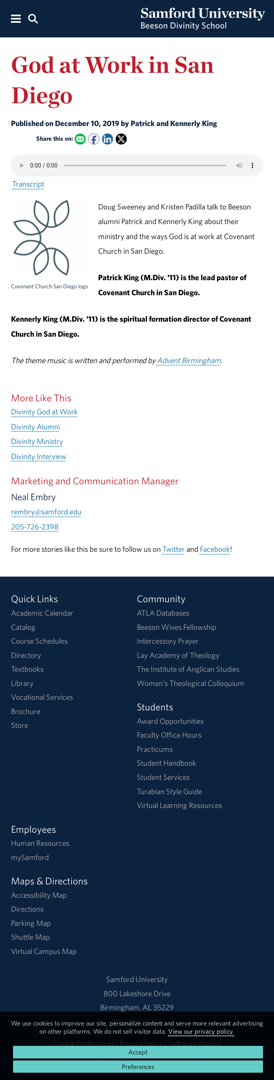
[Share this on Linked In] (107, 138)
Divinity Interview (38, 456)
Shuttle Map (30, 937)
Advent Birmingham (189, 360)
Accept (137, 1052)
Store (19, 725)
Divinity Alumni (35, 426)
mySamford (30, 857)
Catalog (23, 627)
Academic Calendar (42, 613)
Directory (26, 655)
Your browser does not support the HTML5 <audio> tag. (137, 165)
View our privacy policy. (201, 1031)
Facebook (215, 549)
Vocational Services (42, 697)
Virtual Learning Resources (179, 805)
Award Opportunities (170, 721)
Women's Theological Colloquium (190, 683)
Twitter (173, 549)
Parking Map (31, 923)
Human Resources (40, 843)
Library (22, 683)
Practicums (155, 749)
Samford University (137, 979)
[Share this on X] (121, 138)
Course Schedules (39, 641)
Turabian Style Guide (169, 791)
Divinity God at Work (44, 411)
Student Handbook (166, 763)
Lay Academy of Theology (178, 655)
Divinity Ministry (37, 441)
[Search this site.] (32, 18)
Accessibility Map (39, 895)
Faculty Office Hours (169, 735)
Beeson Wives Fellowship (176, 627)
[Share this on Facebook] (93, 138)
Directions (27, 909)
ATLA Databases (163, 613)
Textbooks (27, 669)
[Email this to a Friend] (80, 138)
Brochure (25, 711)
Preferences (138, 1067)
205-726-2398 (35, 526)
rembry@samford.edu (46, 511)
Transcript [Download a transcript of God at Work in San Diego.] (28, 184)
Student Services (163, 777)
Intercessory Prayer (168, 641)
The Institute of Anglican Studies (188, 669)
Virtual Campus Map (44, 951)
